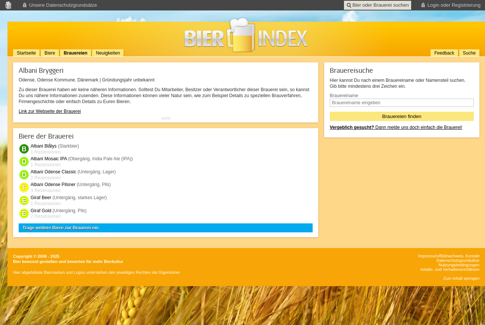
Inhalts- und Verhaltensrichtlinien (449, 269)
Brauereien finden (401, 116)
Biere (49, 53)
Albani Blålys (44, 146)
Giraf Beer (41, 197)
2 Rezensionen (46, 177)
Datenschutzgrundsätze (457, 260)
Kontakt (472, 256)
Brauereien (76, 53)
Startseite (26, 53)
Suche (469, 53)
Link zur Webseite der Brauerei (50, 111)
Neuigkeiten (108, 53)
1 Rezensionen (46, 152)
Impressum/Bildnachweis (440, 256)
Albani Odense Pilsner (53, 184)
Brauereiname (344, 95)
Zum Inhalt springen (461, 278)
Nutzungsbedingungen (459, 265)
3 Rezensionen (46, 190)
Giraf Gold (41, 210)
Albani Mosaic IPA (49, 158)
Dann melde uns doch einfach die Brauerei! (396, 127)
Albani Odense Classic (53, 171)
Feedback (444, 53)
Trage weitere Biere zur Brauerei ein (60, 227)
